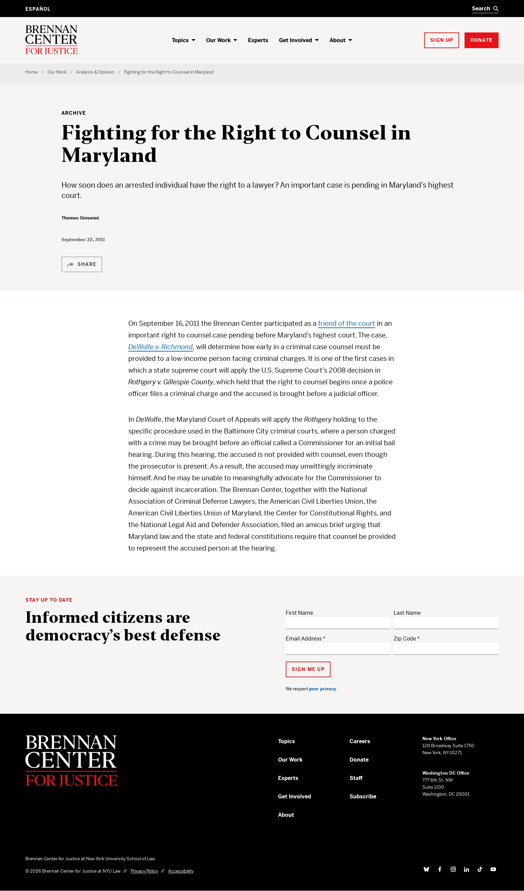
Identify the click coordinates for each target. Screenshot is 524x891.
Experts (258, 40)
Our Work (218, 40)
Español (37, 9)
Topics (180, 40)
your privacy (322, 689)
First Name (299, 612)
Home (31, 72)
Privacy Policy (144, 871)
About (338, 40)
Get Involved (295, 40)
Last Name (407, 612)
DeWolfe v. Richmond (160, 347)
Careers (360, 741)
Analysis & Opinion (95, 72)
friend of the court (346, 323)
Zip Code (405, 638)
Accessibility (180, 871)
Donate (359, 759)
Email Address (304, 638)
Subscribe (363, 796)
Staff (356, 778)
